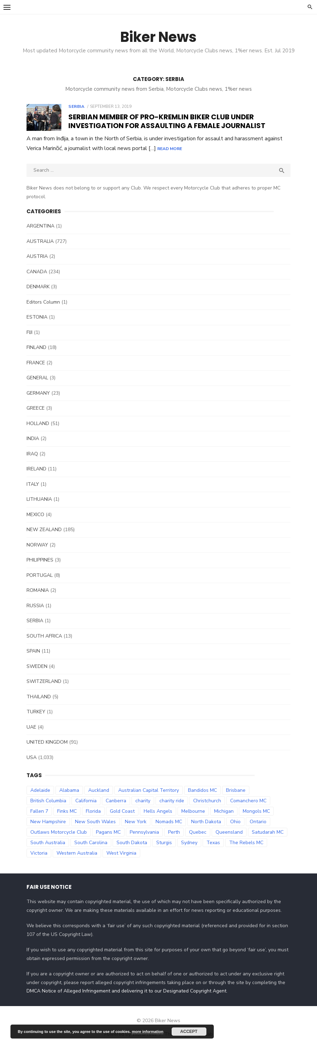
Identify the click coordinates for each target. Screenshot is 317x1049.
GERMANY (38, 393)
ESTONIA (36, 317)
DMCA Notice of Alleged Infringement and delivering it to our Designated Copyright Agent (126, 991)
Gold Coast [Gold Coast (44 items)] (122, 811)
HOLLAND (37, 423)
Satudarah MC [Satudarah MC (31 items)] (267, 832)
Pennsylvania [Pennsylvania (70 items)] (144, 832)
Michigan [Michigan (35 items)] (223, 811)
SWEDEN (36, 666)
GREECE (35, 408)
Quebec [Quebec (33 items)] (197, 832)
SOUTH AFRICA (44, 636)
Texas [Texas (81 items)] (213, 842)
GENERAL (37, 377)
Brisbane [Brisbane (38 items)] (235, 790)
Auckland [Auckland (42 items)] (98, 790)
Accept (188, 1031)
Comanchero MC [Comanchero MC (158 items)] (248, 800)
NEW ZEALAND (43, 529)
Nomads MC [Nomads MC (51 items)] (168, 821)
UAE (31, 727)
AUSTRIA (36, 256)
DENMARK (37, 286)
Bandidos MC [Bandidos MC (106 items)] (202, 790)
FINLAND (36, 347)
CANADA (36, 271)
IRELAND (36, 469)
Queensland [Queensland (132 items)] (228, 832)
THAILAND (38, 696)
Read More (218, 148)
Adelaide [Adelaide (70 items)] (40, 790)
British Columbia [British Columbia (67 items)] (48, 800)
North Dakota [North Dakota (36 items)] (206, 821)
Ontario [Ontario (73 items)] (257, 821)
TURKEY (35, 711)
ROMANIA (37, 590)
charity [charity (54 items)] (142, 800)
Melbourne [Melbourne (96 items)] (193, 811)
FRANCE (35, 362)
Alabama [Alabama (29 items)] (69, 790)
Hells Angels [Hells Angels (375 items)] (157, 811)
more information (147, 1031)
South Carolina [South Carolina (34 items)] (90, 842)
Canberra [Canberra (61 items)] (115, 800)
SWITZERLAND (43, 681)
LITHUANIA (39, 499)
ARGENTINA (40, 226)
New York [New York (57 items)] (135, 821)
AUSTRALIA (39, 241)
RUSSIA (35, 605)
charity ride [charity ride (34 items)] (171, 800)
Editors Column (43, 302)
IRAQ (32, 454)
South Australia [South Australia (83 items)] (47, 842)
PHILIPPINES (39, 560)
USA (31, 757)
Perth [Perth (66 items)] (174, 832)
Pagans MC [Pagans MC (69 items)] (108, 832)
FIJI (29, 332)
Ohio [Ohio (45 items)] (235, 821)
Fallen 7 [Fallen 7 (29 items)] (39, 811)
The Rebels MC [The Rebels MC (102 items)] (246, 842)
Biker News (158, 37)
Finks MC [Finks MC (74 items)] (66, 811)
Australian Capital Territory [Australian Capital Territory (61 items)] (148, 790)
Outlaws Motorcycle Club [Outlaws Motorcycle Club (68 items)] (58, 832)
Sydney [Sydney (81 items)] (189, 842)
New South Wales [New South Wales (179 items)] (95, 821)
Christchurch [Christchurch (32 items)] (207, 800)
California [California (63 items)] (85, 800)
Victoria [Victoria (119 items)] (38, 853)
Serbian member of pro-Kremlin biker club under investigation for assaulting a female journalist (166, 121)
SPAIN (33, 651)
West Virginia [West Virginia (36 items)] (121, 853)
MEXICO (35, 514)
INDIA (32, 438)
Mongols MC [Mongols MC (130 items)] (256, 811)
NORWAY (37, 545)
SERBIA (76, 106)
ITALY (32, 484)
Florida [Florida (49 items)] (92, 811)
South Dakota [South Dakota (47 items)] (131, 842)
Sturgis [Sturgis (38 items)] (164, 842)
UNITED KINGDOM (46, 742)
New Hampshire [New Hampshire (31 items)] (48, 821)
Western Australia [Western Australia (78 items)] (76, 853)
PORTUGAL (39, 575)
